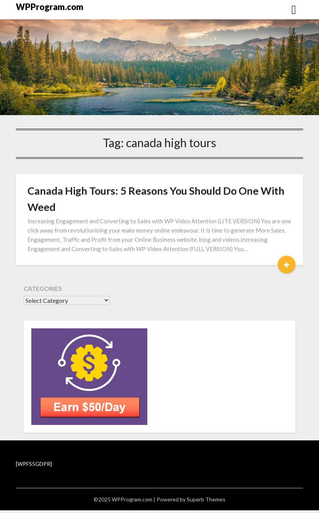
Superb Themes (206, 499)
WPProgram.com (50, 7)
